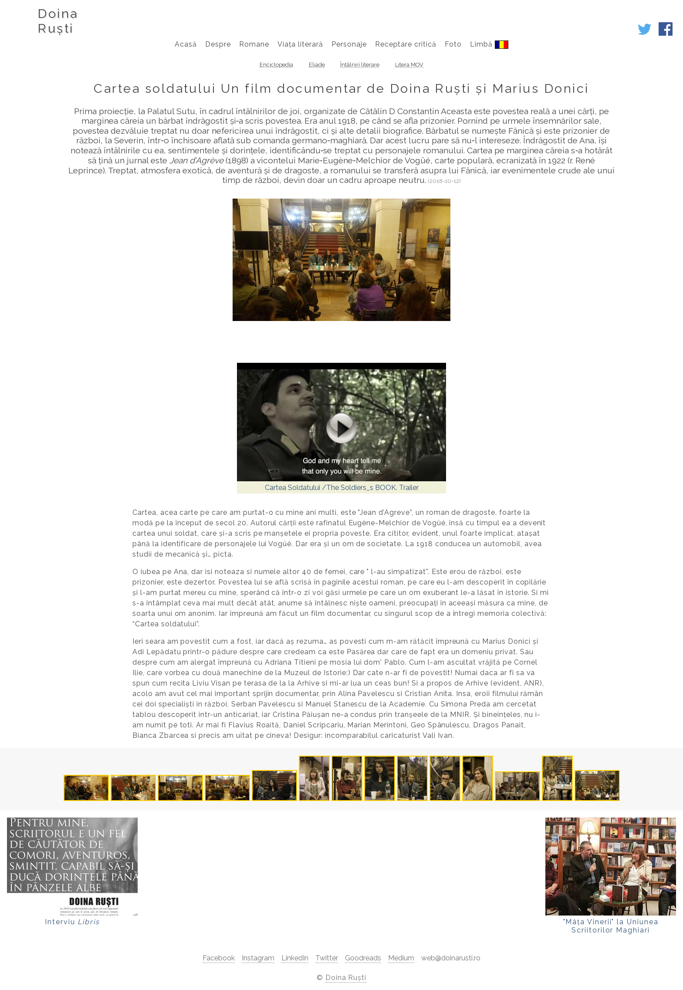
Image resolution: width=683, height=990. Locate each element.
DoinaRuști (57, 21)
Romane (254, 44)
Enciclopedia (276, 64)
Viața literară (300, 44)
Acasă (186, 44)
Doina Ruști (346, 977)
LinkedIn (294, 958)
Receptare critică (405, 44)
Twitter (326, 958)
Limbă (489, 44)
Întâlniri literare (359, 64)
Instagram (258, 958)
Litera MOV (409, 64)
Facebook (219, 958)
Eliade (317, 64)
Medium (401, 958)
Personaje (349, 44)
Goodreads (363, 958)
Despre (218, 44)
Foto (453, 44)
